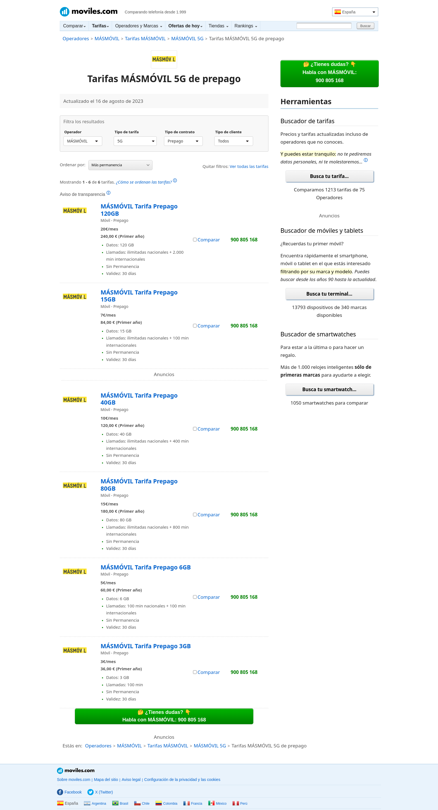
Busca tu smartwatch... (329, 389)
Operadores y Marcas (138, 25)
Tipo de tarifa (127, 132)
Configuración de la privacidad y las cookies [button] (182, 779)
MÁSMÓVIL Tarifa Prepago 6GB (146, 567)
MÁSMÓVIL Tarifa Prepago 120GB (139, 209)
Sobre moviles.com (73, 779)
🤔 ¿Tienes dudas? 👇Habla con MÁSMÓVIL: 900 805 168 (164, 716)
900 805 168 (244, 240)
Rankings (246, 25)
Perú (239, 804)
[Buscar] (324, 26)
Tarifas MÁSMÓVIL (145, 38)
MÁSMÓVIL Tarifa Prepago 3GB (146, 646)
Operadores (76, 38)
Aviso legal (131, 779)
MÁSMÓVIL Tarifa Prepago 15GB (139, 295)
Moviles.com (88, 11)
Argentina (95, 804)
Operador (73, 132)
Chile (141, 804)
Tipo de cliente (228, 132)
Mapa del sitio (106, 779)
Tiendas (218, 25)
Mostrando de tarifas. (118, 181)
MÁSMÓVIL (106, 38)
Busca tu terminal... (329, 294)
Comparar (74, 25)
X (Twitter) (100, 792)
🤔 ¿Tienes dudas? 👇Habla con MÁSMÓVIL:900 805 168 (330, 72)
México (217, 804)
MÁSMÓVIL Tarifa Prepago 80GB (139, 484)
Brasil (120, 804)
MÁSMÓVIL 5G (187, 38)
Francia (192, 804)
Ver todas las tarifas (249, 166)
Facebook (69, 792)
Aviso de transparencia (85, 194)
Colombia (166, 804)
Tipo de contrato (180, 132)
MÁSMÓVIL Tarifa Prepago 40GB (139, 399)
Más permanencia (120, 164)
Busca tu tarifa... (329, 176)
